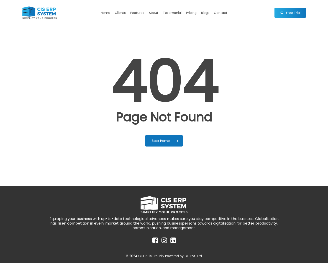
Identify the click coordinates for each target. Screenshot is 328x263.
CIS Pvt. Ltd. (193, 256)
